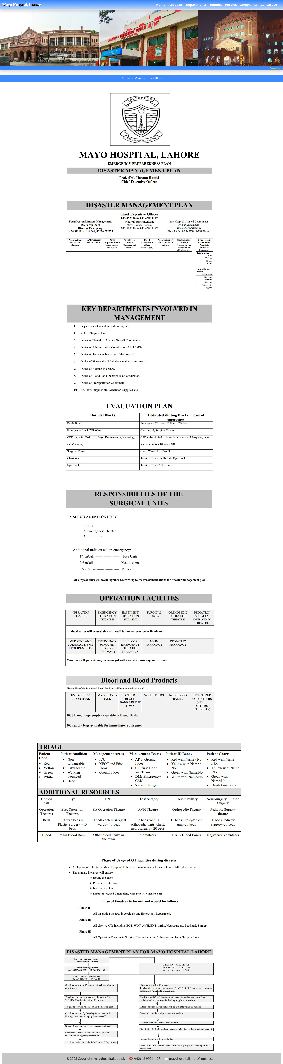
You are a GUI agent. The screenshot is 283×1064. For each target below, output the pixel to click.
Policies (231, 5)
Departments (196, 5)
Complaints (249, 5)
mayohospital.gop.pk (109, 1058)
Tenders (216, 5)
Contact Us (269, 5)
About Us (175, 5)
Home (160, 5)
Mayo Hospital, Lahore (21, 5)
